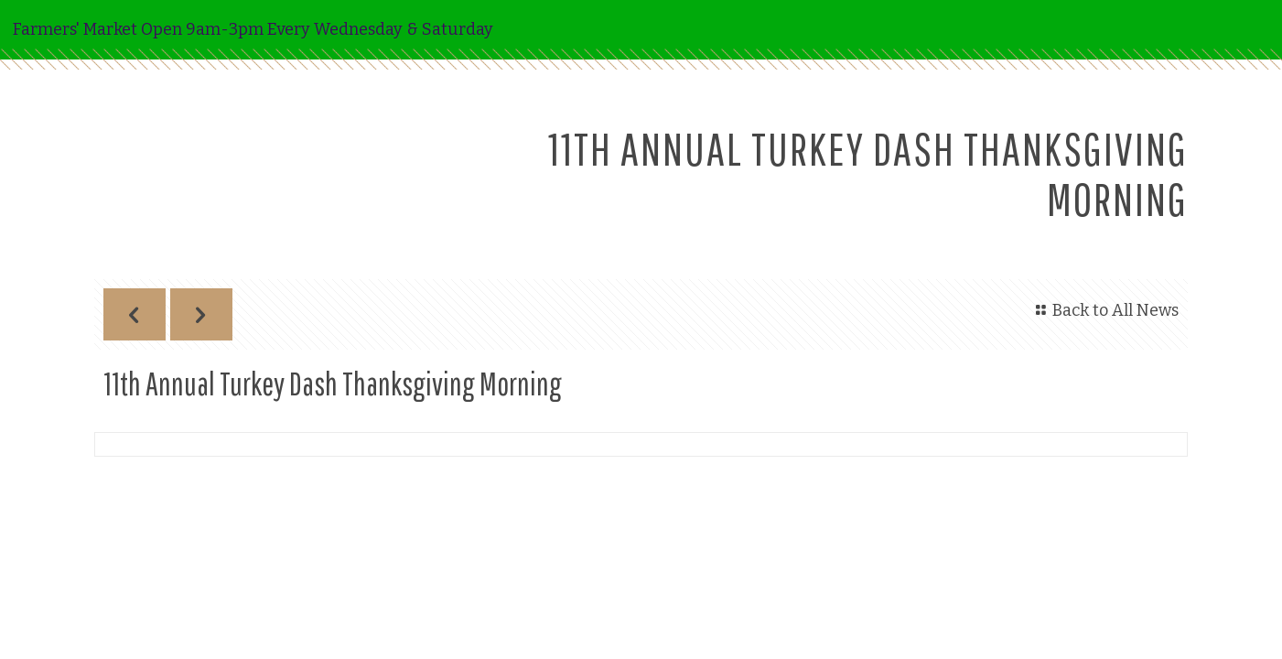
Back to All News (1104, 310)
